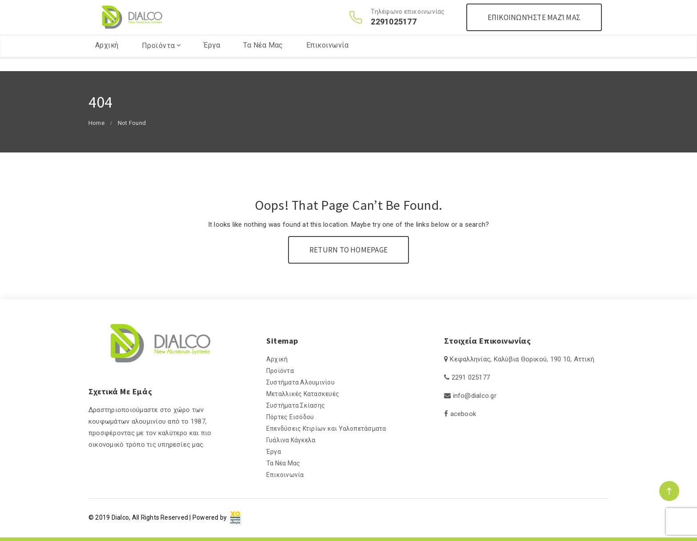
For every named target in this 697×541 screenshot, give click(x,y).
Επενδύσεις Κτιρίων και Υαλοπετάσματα (326, 428)
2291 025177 (471, 377)
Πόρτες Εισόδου (290, 417)
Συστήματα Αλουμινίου (300, 382)
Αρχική (107, 59)
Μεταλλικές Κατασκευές (302, 393)
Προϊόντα (158, 60)
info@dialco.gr (475, 396)
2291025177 (393, 29)
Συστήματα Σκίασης (295, 405)
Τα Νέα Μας (263, 59)
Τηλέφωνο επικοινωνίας (408, 19)
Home (96, 123)
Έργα (212, 59)
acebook (463, 414)
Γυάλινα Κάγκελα (291, 440)
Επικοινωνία (327, 59)
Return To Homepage (348, 250)
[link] (235, 517)
